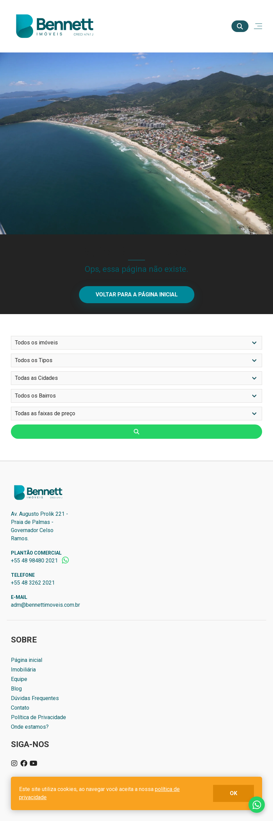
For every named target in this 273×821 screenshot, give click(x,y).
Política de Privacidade (38, 717)
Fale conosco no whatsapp (256, 804)
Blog (16, 688)
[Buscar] (239, 26)
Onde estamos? (30, 727)
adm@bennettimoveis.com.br (45, 605)
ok (233, 793)
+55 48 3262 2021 (33, 582)
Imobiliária (23, 669)
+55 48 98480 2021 (34, 560)
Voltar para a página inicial (137, 294)
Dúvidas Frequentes (35, 698)
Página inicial (26, 660)
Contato (20, 707)
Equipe (19, 679)
